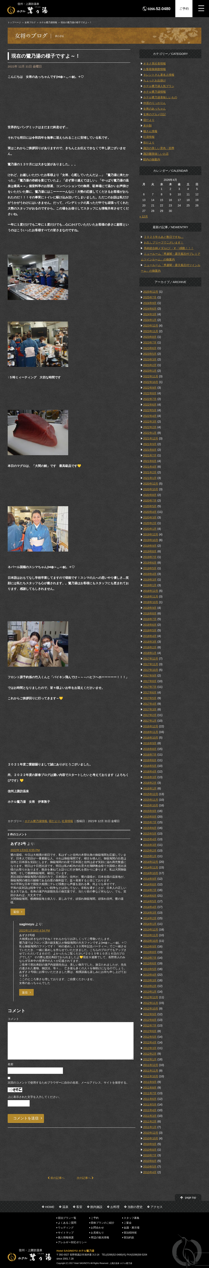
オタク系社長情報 (154, 63)
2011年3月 (150, 1115)
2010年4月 (150, 1172)
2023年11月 (150, 331)
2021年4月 (150, 466)
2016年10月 (150, 737)
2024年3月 (150, 314)
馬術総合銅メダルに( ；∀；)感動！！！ (168, 248)
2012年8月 (150, 1019)
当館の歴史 (135, 1207)
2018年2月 (150, 647)
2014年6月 (150, 895)
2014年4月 (150, 907)
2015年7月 (150, 822)
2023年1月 (150, 370)
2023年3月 (150, 359)
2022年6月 (150, 404)
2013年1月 (150, 991)
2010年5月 (150, 1166)
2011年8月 (150, 1087)
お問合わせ (97, 1227)
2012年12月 (150, 997)
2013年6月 (150, 963)
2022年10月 (150, 382)
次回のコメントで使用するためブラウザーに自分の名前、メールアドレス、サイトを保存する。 (68, 1082)
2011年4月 (150, 1110)
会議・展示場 (131, 1227)
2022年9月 (150, 387)
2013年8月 (150, 952)
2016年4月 (150, 771)
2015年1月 (150, 856)
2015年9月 (150, 811)
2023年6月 (150, 348)
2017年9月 (150, 675)
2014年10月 (150, 873)
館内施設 (96, 1207)
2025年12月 (150, 291)
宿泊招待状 (130, 1232)
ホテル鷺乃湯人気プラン (158, 86)
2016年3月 (150, 777)
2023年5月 (150, 353)
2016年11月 (150, 732)
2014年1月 (150, 923)
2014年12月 (150, 861)
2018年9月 (150, 607)
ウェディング (66, 1227)
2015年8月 (150, 816)
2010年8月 (150, 1149)
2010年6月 (150, 1161)
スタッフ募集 (131, 1217)
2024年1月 (150, 320)
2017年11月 (150, 664)
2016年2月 (150, 782)
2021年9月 (150, 444)
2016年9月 (150, 743)
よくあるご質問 (67, 1222)
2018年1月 (150, 653)
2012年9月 (150, 1014)
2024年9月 (150, 303)
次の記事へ (85, 1178)
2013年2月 (150, 986)
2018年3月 (150, 641)
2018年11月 (150, 596)
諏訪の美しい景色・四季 (158, 148)
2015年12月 (150, 794)
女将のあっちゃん (154, 108)
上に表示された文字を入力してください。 (34, 1096)
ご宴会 (128, 1222)
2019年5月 (150, 568)
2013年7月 (150, 957)
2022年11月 (150, 376)
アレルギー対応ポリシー (72, 1242)
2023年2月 (150, 365)
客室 (79, 1207)
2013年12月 (150, 929)
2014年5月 (150, 901)
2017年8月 (150, 681)
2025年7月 (150, 297)
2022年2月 (150, 427)
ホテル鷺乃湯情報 (48, 22)
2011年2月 (150, 1121)
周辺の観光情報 (100, 1237)
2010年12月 (150, 1132)
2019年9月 (150, 545)
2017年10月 (150, 669)
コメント (13, 1018)
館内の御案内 (151, 159)
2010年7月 (150, 1155)
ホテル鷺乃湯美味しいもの (160, 97)
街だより (149, 142)
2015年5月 (150, 833)
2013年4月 (150, 974)
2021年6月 (150, 461)
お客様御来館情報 (154, 69)
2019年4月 (150, 574)
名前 (10, 1064)
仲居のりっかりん (154, 103)
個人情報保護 (66, 1237)
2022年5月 (150, 410)
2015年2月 (150, 850)
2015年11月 (150, 799)
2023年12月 (150, 325)
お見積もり (97, 1232)
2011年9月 (150, 1082)
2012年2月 (150, 1053)
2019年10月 (150, 540)
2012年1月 (150, 1059)
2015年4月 (150, 839)
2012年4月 (150, 1042)
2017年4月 (150, 703)
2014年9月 (150, 878)
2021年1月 (150, 478)
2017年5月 (150, 698)
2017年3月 (150, 709)
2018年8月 (150, 613)
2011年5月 (150, 1104)
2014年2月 (150, 918)
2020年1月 (150, 528)
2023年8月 (150, 336)
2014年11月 (150, 867)
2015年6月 (150, 828)
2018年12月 (150, 590)
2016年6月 (150, 760)
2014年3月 (150, 912)
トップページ (14, 22)
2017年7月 (150, 686)
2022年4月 (150, 415)
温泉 (65, 1207)
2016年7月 (150, 754)
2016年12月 (150, 726)
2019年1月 (150, 585)
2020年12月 (150, 483)
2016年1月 (150, 788)
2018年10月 (150, 602)
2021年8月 (150, 449)
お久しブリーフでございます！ (163, 242)
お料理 (114, 1207)
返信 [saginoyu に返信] (25, 992)
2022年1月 (150, 432)
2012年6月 (150, 1031)
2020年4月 (150, 511)
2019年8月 (150, 551)
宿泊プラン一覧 (67, 1217)
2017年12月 (150, 658)
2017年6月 (150, 692)
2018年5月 (150, 630)
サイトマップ (66, 1232)
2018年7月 (150, 619)
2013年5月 (150, 969)
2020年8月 (150, 495)
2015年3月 (150, 844)
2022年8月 (150, 393)
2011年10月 (150, 1076)
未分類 (147, 125)
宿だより (54, 821)
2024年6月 (150, 308)
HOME (49, 1207)
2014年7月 (150, 890)
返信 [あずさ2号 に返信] (16, 911)
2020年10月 (150, 489)
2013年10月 (150, 940)
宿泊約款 (129, 1237)
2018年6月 (150, 624)
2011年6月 (150, 1098)
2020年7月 (150, 500)
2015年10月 (150, 805)
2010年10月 (150, 1138)
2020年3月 (150, 517)
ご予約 (184, 8)
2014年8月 (150, 884)
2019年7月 (150, 557)
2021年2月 (150, 472)
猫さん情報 (150, 131)
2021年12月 (150, 438)
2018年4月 (150, 636)
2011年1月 (150, 1127)
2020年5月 (150, 506)
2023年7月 (150, 342)
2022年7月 (150, 399)
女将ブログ (30, 22)
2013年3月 (150, 980)
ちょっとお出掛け (154, 80)
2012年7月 (150, 1025)
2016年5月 (150, 765)
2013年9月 (150, 946)
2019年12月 (150, 534)
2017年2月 (150, 715)
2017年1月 (150, 720)
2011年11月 (150, 1070)
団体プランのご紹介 (102, 1222)
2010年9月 (150, 1144)
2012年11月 (150, 1003)
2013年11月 (150, 935)
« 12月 (143, 216)
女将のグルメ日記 (154, 114)
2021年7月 (150, 455)
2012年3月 (150, 1048)
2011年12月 (150, 1065)
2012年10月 (150, 1008)
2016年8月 (150, 749)
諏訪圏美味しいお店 (156, 153)
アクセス (156, 1207)
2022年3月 (150, 421)
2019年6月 (150, 562)
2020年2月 (150, 523)
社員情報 (67, 821)
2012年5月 (150, 1036)
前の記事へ (56, 1178)
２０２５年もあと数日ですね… (163, 236)
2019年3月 (150, 579)
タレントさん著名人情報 (158, 74)
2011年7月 (150, 1093)
